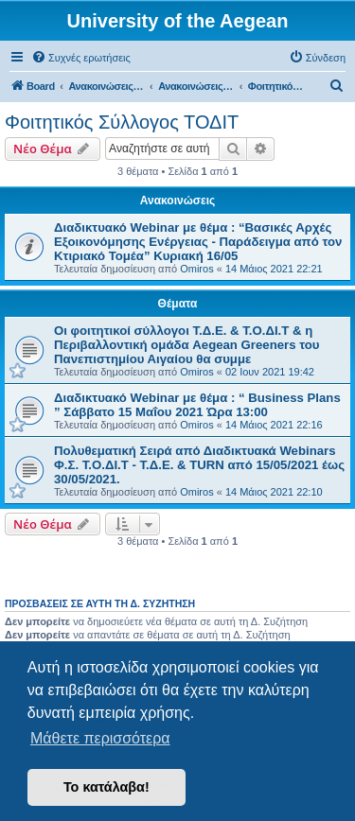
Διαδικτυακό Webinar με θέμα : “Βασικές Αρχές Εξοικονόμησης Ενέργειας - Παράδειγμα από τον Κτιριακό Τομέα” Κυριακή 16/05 (198, 241)
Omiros (196, 268)
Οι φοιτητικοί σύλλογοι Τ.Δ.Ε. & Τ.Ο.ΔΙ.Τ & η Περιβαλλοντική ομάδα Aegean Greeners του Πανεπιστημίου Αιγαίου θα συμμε (186, 344)
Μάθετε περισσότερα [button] (100, 738)
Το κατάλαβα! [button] (106, 787)
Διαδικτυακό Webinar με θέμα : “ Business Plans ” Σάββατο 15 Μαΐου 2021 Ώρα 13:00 (197, 405)
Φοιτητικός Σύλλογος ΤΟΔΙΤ (122, 122)
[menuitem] (81, 57)
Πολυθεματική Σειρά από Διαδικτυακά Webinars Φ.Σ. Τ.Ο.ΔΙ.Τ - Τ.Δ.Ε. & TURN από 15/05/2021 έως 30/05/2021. (199, 465)
